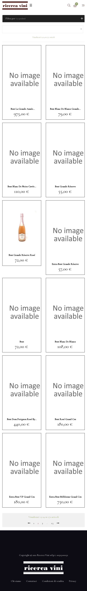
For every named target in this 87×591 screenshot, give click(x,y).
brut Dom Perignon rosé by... (22, 419)
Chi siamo (16, 581)
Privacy (72, 581)
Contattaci (31, 581)
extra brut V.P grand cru (22, 496)
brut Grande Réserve (65, 186)
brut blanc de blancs (65, 341)
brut (22, 341)
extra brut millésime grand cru (65, 496)
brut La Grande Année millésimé (22, 108)
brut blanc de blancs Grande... (65, 108)
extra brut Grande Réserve (65, 264)
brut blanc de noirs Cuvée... (22, 186)
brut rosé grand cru (65, 419)
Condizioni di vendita (53, 581)
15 (52, 523)
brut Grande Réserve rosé (22, 255)
